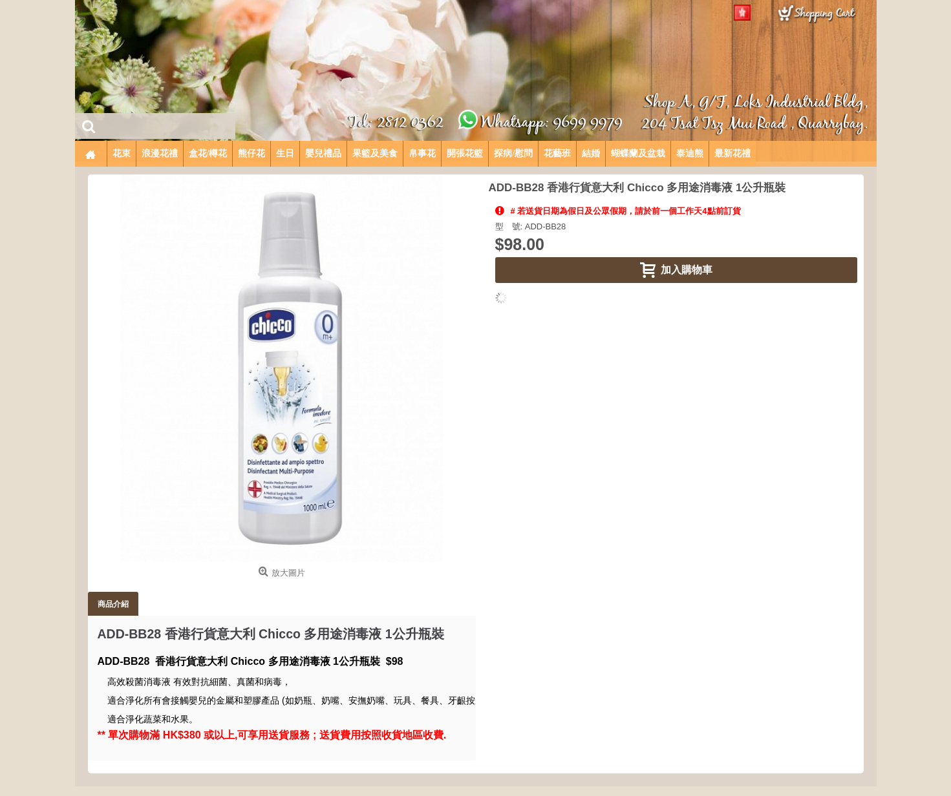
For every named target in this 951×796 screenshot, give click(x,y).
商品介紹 (113, 604)
